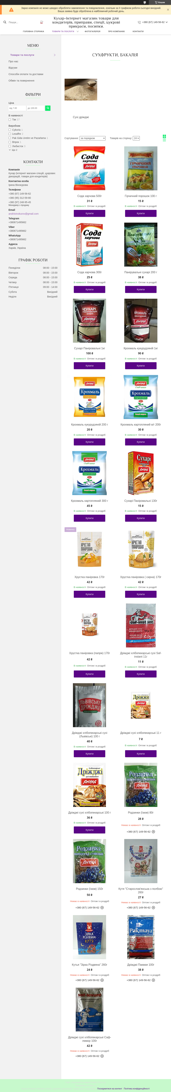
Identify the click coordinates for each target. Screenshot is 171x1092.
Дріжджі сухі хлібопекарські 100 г (89, 812)
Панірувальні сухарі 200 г (140, 272)
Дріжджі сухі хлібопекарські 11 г (140, 732)
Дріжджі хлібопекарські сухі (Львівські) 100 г (89, 734)
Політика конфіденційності (137, 1088)
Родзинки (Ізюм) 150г (89, 888)
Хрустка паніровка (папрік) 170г (89, 653)
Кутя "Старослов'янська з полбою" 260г (140, 890)
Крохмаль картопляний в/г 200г (141, 424)
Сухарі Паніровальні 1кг (89, 348)
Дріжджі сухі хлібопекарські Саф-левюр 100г (89, 1039)
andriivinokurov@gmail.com (24, 213)
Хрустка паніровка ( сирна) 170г (140, 577)
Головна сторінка (33, 31)
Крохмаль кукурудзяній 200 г (89, 424)
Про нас (13, 61)
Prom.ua (102, 1082)
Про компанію (116, 31)
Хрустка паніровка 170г (90, 577)
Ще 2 (14, 150)
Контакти (138, 31)
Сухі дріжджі (81, 117)
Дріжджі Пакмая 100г (140, 964)
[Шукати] (5, 22)
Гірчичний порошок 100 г (141, 196)
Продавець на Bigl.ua (85, 1085)
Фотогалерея (92, 31)
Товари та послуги (63, 31)
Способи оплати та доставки (26, 74)
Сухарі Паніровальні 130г (140, 500)
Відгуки (13, 67)
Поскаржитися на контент (109, 1088)
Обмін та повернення (21, 80)
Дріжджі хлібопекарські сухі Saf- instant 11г (140, 655)
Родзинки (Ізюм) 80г (141, 812)
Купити (90, 213)
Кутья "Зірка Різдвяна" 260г (89, 964)
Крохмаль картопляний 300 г (89, 500)
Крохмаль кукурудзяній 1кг (141, 348)
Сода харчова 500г (89, 196)
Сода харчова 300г (89, 272)
